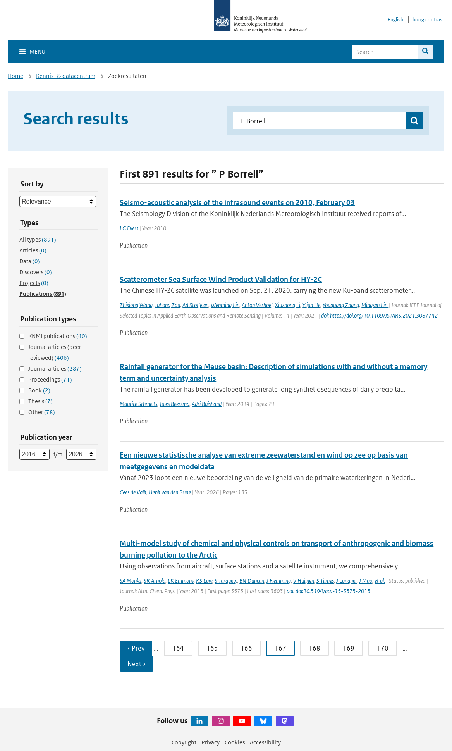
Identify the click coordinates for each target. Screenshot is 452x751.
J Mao (365, 580)
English (395, 19)
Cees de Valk (133, 492)
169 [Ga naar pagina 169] (348, 648)
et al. (380, 580)
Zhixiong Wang (136, 305)
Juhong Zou (167, 305)
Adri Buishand (207, 403)
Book (39, 390)
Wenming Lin (225, 305)
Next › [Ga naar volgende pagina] (136, 663)
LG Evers (129, 228)
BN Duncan (251, 580)
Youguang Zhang (341, 305)
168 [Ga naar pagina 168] (314, 648)
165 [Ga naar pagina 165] (212, 648)
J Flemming (278, 580)
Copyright (184, 742)
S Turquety (226, 580)
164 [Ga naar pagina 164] (178, 648)
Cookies (235, 742)
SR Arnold (154, 580)
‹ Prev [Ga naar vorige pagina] (135, 648)
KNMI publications (57, 336)
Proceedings (50, 379)
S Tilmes (325, 580)
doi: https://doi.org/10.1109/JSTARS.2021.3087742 (379, 315)
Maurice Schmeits (138, 403)
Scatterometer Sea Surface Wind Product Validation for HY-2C (221, 279)
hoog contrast (428, 19)
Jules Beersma (174, 403)
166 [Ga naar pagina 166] (246, 648)
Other (41, 412)
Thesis (40, 401)
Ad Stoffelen (195, 305)
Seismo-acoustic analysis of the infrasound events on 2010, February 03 (237, 202)
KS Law (204, 580)
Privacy (210, 742)
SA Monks (130, 580)
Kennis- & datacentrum (65, 75)
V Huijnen (303, 580)
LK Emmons (181, 580)
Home (15, 75)
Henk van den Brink (170, 492)
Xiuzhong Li (287, 305)
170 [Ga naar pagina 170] (382, 648)
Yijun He (311, 305)
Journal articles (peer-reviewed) (55, 352)
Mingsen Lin (374, 305)
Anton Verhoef (257, 305)
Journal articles (55, 368)
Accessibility (265, 742)
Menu (37, 51)
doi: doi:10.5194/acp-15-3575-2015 (328, 591)
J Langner (346, 580)
